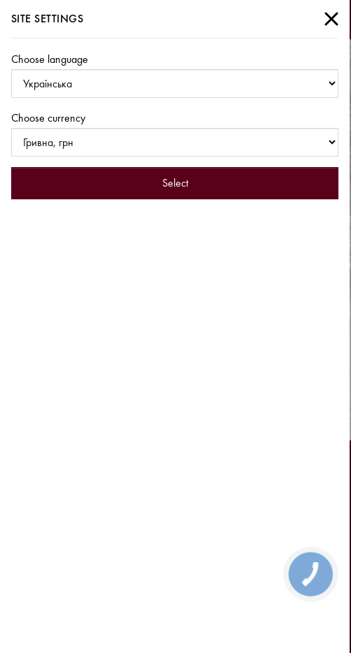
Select (175, 182)
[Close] (331, 19)
